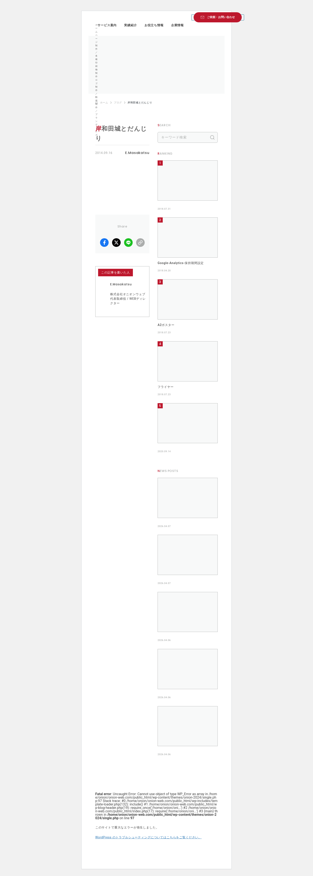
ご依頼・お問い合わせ (221, 17)
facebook (104, 242)
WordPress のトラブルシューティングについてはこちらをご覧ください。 (148, 837)
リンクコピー (140, 242)
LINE (128, 242)
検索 (212, 137)
